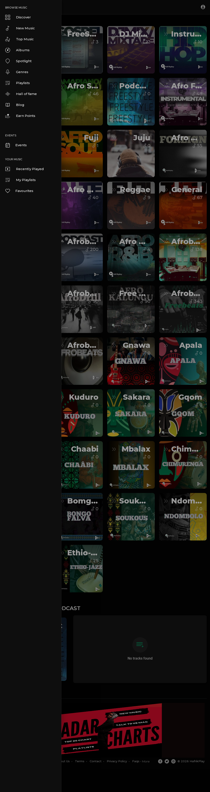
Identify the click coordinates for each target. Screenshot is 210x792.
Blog (14, 104)
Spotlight (18, 61)
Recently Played (24, 169)
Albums (17, 50)
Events (16, 145)
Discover (18, 17)
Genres (16, 72)
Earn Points (20, 115)
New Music (20, 28)
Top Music (19, 39)
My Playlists (20, 180)
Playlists (17, 83)
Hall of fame (21, 94)
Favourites (19, 191)
